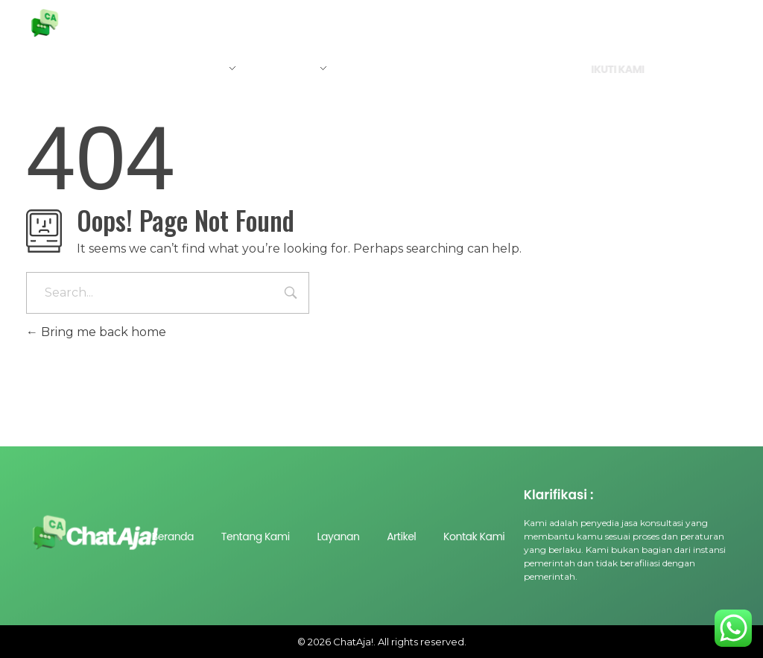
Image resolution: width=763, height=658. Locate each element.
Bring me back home (96, 332)
